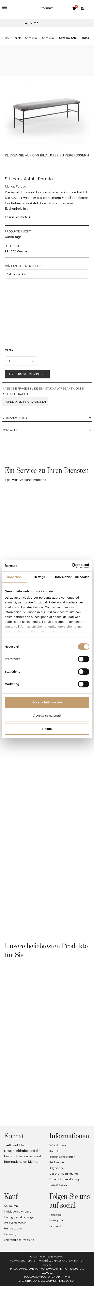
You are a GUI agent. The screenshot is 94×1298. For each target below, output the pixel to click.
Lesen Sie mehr (16, 217)
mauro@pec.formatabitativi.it (49, 1276)
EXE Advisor (67, 1280)
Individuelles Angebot (18, 1211)
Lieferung (10, 1234)
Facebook (55, 1215)
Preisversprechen (15, 1223)
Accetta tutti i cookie (47, 702)
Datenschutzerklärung (64, 1179)
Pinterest (55, 1226)
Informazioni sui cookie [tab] (72, 577)
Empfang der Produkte (19, 1240)
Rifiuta (47, 728)
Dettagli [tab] (39, 577)
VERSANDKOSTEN (14, 418)
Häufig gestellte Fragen (19, 1217)
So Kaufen (11, 1206)
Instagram (56, 1220)
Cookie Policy (58, 1185)
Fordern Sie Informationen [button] (25, 401)
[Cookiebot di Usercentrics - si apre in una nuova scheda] (71, 565)
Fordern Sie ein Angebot (27, 374)
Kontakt (54, 1151)
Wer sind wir (57, 1145)
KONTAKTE (9, 430)
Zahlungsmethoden (62, 1156)
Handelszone (13, 1228)
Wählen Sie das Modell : (23, 266)
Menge (9, 350)
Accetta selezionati (47, 715)
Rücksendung (58, 1162)
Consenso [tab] (14, 577)
